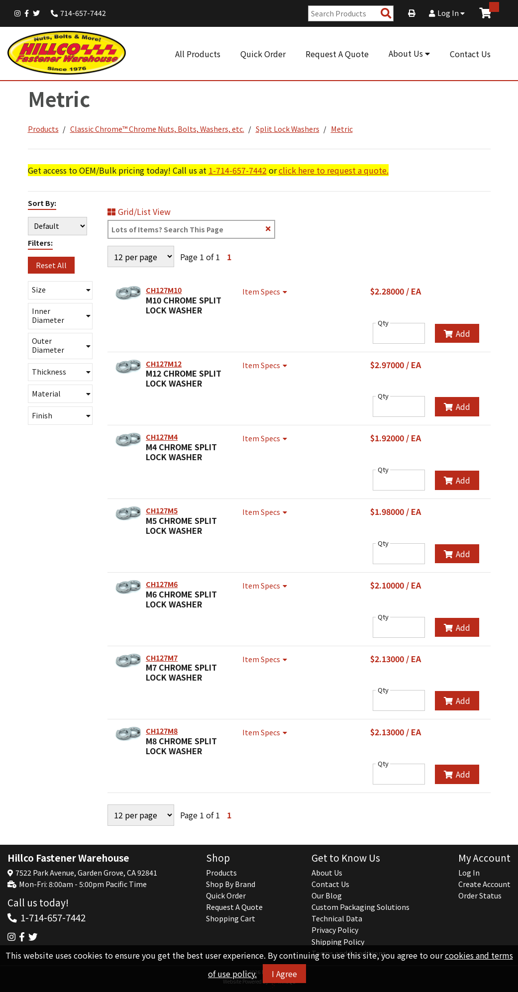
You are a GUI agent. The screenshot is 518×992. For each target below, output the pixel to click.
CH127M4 (162, 437)
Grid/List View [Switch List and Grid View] (139, 211)
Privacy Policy (334, 930)
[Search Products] (386, 13)
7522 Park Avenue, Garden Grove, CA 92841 (86, 873)
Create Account (484, 884)
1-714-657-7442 (237, 170)
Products (43, 129)
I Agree (284, 974)
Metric (342, 129)
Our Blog (326, 895)
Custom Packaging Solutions (360, 907)
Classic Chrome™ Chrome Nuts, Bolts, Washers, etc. (157, 129)
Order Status (480, 895)
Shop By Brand (230, 884)
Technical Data (336, 918)
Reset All (51, 265)
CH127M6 (162, 584)
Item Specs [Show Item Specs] (266, 292)
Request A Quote (337, 54)
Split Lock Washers (287, 129)
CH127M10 (164, 290)
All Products (197, 54)
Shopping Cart (230, 918)
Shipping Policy (337, 942)
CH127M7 (162, 658)
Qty (383, 323)
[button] (60, 290)
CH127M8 (162, 731)
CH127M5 (162, 510)
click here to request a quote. (334, 170)
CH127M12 (164, 364)
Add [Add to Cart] (457, 333)
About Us (409, 53)
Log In (447, 13)
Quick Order (263, 54)
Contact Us (470, 54)
